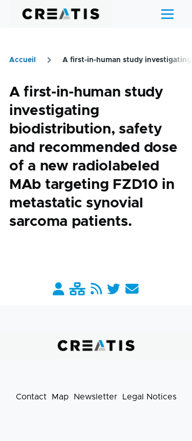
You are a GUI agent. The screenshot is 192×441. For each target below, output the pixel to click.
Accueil (22, 60)
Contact (31, 397)
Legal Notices (149, 397)
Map (60, 397)
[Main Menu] (167, 14)
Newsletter (95, 397)
